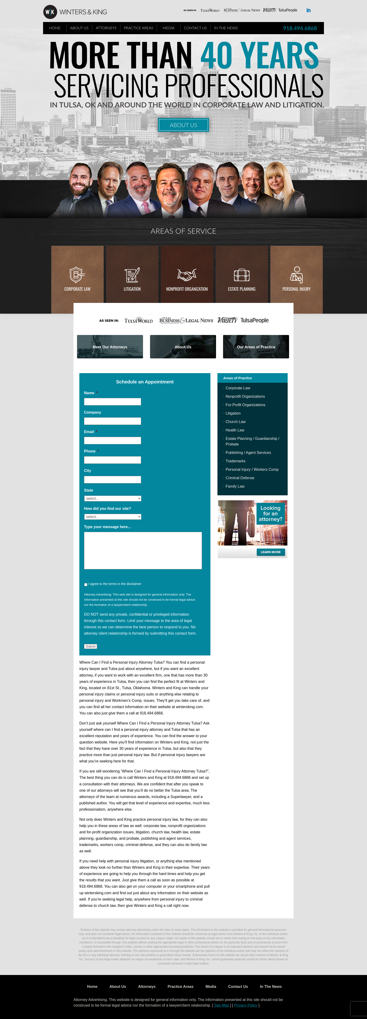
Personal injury (297, 289)
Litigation (132, 289)
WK (78, 12)
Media (169, 28)
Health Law (235, 430)
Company (92, 412)
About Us (79, 28)
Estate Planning (242, 289)
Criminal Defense (240, 478)
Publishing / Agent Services (248, 453)
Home (55, 28)
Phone (91, 451)
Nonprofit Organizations (245, 396)
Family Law (235, 486)
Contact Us (195, 28)
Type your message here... (107, 527)
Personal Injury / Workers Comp (252, 469)
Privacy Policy (246, 1005)
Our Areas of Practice (256, 347)
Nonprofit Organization (187, 289)
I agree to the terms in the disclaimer (114, 584)
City (87, 471)
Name (91, 393)
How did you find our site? (107, 509)
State (88, 490)
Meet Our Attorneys (110, 347)
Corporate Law (77, 289)
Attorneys (106, 28)
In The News (226, 28)
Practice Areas (138, 28)
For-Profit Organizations (245, 405)
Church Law (236, 422)
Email (90, 432)
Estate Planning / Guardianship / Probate (252, 441)
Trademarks (236, 461)
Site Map (221, 1005)
